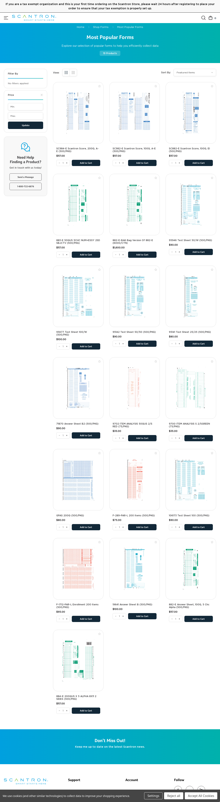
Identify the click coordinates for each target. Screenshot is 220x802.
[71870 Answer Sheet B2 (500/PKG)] (63, 435)
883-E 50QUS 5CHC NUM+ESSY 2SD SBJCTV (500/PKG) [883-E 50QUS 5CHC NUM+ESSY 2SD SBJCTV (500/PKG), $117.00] (78, 241)
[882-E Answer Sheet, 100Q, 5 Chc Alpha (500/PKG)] (176, 619)
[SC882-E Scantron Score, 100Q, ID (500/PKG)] (176, 163)
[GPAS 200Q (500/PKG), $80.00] (78, 480)
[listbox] (195, 72)
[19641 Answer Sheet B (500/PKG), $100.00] (135, 569)
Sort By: (166, 72)
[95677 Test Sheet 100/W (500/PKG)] (63, 346)
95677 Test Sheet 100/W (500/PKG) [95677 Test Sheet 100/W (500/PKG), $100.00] (71, 333)
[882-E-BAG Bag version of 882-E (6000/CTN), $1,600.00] (135, 204)
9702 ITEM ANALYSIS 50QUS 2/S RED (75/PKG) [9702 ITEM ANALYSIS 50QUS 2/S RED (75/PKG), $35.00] (132, 425)
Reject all (173, 796)
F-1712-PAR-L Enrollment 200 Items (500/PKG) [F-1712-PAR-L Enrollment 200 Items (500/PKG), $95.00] (77, 606)
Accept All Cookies (201, 796)
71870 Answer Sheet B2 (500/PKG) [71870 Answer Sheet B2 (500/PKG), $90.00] (77, 423)
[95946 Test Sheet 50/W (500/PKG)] (176, 252)
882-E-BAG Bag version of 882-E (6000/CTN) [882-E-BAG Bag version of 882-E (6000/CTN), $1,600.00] (133, 241)
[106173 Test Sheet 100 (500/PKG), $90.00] (191, 480)
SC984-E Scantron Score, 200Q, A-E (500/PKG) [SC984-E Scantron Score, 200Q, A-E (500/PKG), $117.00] (77, 150)
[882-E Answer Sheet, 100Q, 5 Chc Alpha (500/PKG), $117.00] (191, 569)
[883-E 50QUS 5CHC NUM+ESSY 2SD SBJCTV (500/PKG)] (63, 255)
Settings (153, 796)
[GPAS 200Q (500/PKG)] (63, 527)
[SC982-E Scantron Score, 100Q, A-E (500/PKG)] (119, 163)
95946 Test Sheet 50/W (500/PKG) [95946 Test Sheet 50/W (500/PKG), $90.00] (190, 240)
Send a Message (26, 177)
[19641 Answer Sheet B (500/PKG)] (119, 616)
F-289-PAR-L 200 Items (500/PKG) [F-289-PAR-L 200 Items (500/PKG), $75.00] (134, 515)
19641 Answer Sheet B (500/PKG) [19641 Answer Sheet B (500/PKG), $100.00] (132, 604)
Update (25, 125)
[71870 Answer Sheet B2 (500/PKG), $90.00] (78, 388)
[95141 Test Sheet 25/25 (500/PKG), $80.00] (191, 296)
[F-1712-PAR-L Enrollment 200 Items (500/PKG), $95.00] (78, 569)
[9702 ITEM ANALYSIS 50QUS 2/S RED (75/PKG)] (119, 438)
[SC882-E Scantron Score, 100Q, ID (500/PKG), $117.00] (191, 113)
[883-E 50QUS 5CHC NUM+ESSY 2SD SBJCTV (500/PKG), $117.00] (78, 204)
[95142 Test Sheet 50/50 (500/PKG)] (119, 344)
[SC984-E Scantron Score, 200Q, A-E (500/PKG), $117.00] (78, 113)
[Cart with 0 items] (212, 18)
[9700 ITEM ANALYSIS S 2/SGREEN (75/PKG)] (176, 438)
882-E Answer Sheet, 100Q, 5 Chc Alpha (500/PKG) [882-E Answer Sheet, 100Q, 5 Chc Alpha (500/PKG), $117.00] (189, 606)
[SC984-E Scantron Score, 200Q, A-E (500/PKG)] (63, 163)
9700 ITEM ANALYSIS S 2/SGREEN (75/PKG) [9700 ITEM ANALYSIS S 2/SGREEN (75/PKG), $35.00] (189, 425)
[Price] (25, 96)
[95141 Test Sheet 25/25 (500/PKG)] (176, 344)
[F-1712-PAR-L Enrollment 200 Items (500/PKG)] (63, 619)
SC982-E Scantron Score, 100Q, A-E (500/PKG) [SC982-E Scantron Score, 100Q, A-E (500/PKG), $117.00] (134, 150)
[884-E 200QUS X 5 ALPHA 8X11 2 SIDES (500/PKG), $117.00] (78, 660)
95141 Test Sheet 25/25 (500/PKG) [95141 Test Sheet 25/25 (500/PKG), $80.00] (190, 332)
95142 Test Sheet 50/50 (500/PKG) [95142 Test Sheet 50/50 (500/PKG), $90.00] (134, 332)
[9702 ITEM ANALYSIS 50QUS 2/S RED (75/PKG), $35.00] (135, 388)
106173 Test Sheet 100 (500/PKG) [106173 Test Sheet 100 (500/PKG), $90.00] (189, 515)
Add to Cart (86, 163)
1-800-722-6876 (25, 186)
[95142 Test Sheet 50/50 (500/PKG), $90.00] (135, 296)
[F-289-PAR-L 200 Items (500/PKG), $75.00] (135, 480)
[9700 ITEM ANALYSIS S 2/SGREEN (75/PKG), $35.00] (191, 388)
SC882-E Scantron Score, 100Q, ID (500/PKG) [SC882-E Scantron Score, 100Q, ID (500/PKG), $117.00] (189, 150)
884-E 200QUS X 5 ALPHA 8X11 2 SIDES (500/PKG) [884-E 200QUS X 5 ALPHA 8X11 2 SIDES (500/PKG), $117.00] (76, 697)
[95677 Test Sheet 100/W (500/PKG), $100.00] (78, 296)
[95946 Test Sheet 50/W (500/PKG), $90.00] (191, 204)
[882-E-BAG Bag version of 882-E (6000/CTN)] (119, 255)
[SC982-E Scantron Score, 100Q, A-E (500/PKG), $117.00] (135, 113)
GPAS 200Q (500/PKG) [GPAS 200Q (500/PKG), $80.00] (70, 515)
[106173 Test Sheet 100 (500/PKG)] (176, 527)
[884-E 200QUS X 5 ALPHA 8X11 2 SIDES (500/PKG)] (63, 711)
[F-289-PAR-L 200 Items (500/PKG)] (119, 527)
